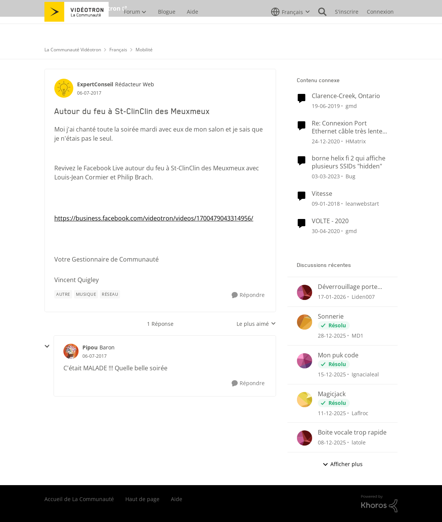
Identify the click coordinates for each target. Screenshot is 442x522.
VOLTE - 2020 (330, 221)
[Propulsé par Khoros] (379, 503)
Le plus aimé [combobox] (256, 324)
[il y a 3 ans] (326, 176)
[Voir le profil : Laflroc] (304, 399)
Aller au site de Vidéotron (82, 8)
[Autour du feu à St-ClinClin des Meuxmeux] (94, 356)
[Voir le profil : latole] (304, 438)
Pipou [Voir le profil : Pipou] (90, 347)
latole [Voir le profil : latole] (359, 442)
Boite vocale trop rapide (352, 432)
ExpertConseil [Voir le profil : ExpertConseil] (95, 84)
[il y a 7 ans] (326, 106)
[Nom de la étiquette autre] (63, 294)
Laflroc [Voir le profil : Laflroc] (360, 412)
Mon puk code (338, 355)
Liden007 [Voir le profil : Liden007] (363, 296)
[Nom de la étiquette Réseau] (110, 294)
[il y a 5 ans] (326, 141)
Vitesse (322, 194)
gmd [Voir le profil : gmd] (351, 105)
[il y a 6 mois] (332, 336)
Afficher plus (342, 464)
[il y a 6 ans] (326, 231)
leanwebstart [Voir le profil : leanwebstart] (362, 203)
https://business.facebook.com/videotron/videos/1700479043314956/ (153, 218)
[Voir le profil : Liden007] (304, 292)
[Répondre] (248, 295)
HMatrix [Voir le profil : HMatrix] (356, 140)
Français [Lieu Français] (118, 49)
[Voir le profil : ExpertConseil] (63, 88)
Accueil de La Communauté (79, 499)
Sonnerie (331, 316)
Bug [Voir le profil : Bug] (350, 176)
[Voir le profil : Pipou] (71, 351)
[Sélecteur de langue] (290, 28)
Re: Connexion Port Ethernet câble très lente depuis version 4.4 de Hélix (350, 127)
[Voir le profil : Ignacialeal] (304, 360)
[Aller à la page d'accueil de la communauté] (76, 28)
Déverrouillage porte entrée (347, 287)
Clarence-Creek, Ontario (346, 96)
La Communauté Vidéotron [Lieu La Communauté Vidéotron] (72, 49)
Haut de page (142, 499)
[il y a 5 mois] (332, 297)
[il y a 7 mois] (332, 374)
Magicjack (332, 394)
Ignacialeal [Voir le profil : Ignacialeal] (365, 374)
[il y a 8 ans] (326, 204)
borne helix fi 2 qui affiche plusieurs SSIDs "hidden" (348, 162)
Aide (176, 499)
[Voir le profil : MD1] (304, 322)
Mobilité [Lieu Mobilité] (144, 49)
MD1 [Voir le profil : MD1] (357, 335)
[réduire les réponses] (47, 346)
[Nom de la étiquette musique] (86, 294)
